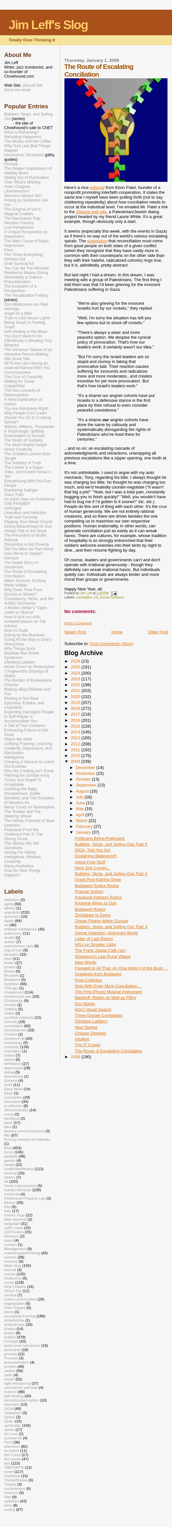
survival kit (13, 1438)
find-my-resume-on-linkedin (27, 1139)
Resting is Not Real (21, 698)
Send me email (17, 90)
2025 (76, 667)
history (9, 1177)
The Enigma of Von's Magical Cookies (22, 211)
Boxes (9, 971)
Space (9, 1417)
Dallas (9, 1055)
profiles (10, 1366)
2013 (76, 737)
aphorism (12, 916)
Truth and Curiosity (21, 517)
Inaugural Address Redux (98, 897)
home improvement (20, 1185)
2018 (76, 708)
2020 (76, 696)
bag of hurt (13, 950)
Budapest (12, 979)
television (12, 1446)
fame (8, 1122)
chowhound (14, 992)
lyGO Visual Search (93, 1009)
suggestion (97, 240)
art (6, 925)
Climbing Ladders (91, 1021)
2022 (76, 684)
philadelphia (14, 1320)
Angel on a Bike (18, 313)
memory (11, 1261)
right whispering (17, 1383)
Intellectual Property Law (24, 1198)
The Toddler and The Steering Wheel (22, 813)
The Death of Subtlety (23, 440)
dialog (9, 1072)
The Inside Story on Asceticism (21, 564)
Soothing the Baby (20, 789)
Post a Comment (78, 623)
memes (10, 1257)
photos (9, 1328)
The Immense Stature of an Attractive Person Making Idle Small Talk (28, 354)
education (12, 1101)
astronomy (13, 933)
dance (9, 1059)
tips (7, 1463)
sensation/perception (21, 1400)
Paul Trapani (14, 1307)
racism (9, 1370)
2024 (76, 673)
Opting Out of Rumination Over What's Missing (26, 179)
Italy (7, 1211)
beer (8, 958)
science (10, 1392)
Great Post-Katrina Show (98, 879)
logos (8, 1240)
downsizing (13, 1076)
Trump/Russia (16, 1480)
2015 (76, 726)
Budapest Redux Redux (97, 885)
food (8, 1148)
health (9, 1164)
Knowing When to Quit (95, 903)
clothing (10, 1009)
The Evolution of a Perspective (20, 288)
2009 (76, 761)
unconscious (14, 1488)
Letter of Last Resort (94, 938)
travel (9, 1471)
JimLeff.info (33, 85)
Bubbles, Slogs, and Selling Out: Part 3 (111, 926)
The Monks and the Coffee (27, 141)
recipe (9, 1379)
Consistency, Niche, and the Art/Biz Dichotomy (28, 601)
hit (96, 597)
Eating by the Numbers (24, 635)
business (11, 984)
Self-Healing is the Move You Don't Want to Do (25, 333)
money (9, 1274)
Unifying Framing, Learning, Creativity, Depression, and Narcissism (28, 748)
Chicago (11, 988)
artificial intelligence (20, 929)
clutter (9, 1013)
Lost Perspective (18, 227)
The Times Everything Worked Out (23, 256)
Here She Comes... (92, 867)
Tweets (10, 1484)
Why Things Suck (19, 648)
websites (11, 1501)
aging (9, 904)
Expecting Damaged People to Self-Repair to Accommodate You (28, 716)
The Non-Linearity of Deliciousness (22, 392)
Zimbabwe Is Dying (92, 915)
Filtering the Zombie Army (27, 775)
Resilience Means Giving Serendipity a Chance (26, 275)
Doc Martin (85, 1003)
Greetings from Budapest (98, 974)
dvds (8, 1084)
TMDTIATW (14, 1467)
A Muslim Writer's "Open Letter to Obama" (25, 610)
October (84, 779)
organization (14, 1303)
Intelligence (14, 757)
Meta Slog (12, 1265)
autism (9, 941)
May (80, 808)
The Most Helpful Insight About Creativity (25, 447)
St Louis (11, 1434)
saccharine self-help (21, 1387)
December (86, 767)
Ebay (8, 1093)
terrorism (11, 1450)
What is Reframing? (21, 132)
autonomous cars (18, 946)
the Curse (12, 1455)
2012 (76, 744)
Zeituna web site (91, 211)
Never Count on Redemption (29, 667)
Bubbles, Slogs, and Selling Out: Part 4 (111, 873)
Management (15, 1249)
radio (8, 1375)
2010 (76, 755)
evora (9, 1114)
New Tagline (86, 1027)
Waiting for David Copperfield (19, 383)
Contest (10, 1034)
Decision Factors (19, 223)
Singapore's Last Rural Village (103, 956)
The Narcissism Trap (22, 218)
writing (9, 1509)
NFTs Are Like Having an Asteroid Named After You (27, 365)
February (85, 826)
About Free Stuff (90, 862)
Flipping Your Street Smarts (28, 522)
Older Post (158, 632)
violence (11, 1492)
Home (117, 632)
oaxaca (10, 1295)
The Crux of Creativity (23, 377)
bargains (11, 954)
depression (13, 1068)
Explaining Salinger (21, 490)
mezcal (10, 1270)
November (86, 773)
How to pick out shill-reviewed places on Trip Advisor (25, 621)
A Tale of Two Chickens (24, 725)
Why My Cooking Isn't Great (28, 771)
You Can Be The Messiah (26, 268)
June (81, 802)
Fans (8, 250)
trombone (12, 1476)
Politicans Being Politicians (100, 838)
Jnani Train (14, 494)
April (80, 814)
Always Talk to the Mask (25, 531)
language (12, 1223)
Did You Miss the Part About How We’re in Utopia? (28, 551)
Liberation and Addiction (25, 513)
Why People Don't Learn (25, 413)
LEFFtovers (14, 1232)
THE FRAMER (17, 503)
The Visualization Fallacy (26, 295)
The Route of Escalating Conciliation (108, 1051)
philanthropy (14, 1324)
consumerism (15, 1030)
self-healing (14, 1396)
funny (9, 1152)
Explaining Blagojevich (96, 855)
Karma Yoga (14, 1215)
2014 (76, 732)
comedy (10, 1021)
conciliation (84, 597)
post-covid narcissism (22, 1345)
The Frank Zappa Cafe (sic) (100, 950)
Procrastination (17, 282)
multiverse (12, 1278)
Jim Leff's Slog (48, 25)
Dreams (10, 1080)
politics (10, 1337)
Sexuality (12, 1404)
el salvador (13, 1106)
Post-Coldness (88, 980)
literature (11, 1236)
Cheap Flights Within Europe (101, 920)
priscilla (10, 1354)
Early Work (13, 1089)
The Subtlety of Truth (22, 463)
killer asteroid (15, 1219)
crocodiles (12, 1051)
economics (13, 1097)
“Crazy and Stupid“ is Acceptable (22, 782)
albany (9, 908)
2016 (76, 720)
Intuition (82, 1039)
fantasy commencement (24, 1131)
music (9, 1282)
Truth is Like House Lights (27, 318)
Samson (11, 558)
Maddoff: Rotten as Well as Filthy (105, 997)
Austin (9, 937)
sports (9, 1429)
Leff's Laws (13, 1227)
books (9, 963)
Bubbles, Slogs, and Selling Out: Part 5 (111, 844)
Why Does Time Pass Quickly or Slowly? (23, 592)
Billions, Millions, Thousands (29, 426)
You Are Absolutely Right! (26, 408)
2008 (76, 1056)
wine (8, 1505)
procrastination (16, 1362)
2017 (76, 714)
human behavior (112, 597)
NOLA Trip (13, 1291)
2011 (76, 749)
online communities (20, 1299)
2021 (76, 690)
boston (9, 967)
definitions (12, 1063)
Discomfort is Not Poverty (26, 544)
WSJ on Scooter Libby (95, 944)
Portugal (11, 1341)
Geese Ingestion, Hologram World (106, 932)
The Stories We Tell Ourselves (21, 845)
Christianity (13, 1000)
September (86, 785)
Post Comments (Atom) (111, 643)
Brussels (11, 975)
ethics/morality (16, 1110)
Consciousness (17, 372)
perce (9, 1312)
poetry (9, 1333)
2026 (76, 661)
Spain (9, 1421)
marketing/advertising (22, 1253)
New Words (85, 962)
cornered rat (14, 1038)
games (9, 1160)
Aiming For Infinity (20, 852)
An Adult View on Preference (29, 499)
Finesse (11, 164)
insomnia (11, 1194)
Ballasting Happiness (22, 137)
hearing (10, 1173)
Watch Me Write (18, 739)
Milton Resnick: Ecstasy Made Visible (25, 583)
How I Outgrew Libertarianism (17, 188)
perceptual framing (19, 1316)
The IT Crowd (87, 1044)
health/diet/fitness (18, 1169)
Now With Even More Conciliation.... (108, 985)
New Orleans (15, 1286)
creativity (11, 1047)
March (82, 820)
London (10, 1244)
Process (11, 685)
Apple (9, 920)
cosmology (13, 1042)
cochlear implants (18, 1017)
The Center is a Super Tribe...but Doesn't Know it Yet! (27, 472)
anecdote (12, 912)
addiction (11, 899)
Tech (8, 1442)
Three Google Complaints (98, 1015)
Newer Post (75, 632)
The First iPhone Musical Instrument (108, 991)
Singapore (12, 1413)
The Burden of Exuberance (28, 680)
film (7, 1135)
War (7, 1497)
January (84, 832)
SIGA (8, 1408)
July (80, 797)
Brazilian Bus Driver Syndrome (21, 655)
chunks (10, 1005)
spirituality (12, 1425)
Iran (7, 1206)
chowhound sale (18, 996)
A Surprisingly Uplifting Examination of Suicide (24, 433)
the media (12, 1459)
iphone (9, 1202)
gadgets (11, 1156)
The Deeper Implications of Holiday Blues (28, 170)
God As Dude (16, 630)
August (83, 791)
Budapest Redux (90, 909)
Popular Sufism (89, 891)
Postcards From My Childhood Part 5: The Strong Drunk (23, 834)
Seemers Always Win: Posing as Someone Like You (26, 200)
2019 (76, 702)
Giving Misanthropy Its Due (28, 526)
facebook (12, 1118)
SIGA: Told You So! (92, 850)
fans (7, 1127)
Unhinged (12, 508)
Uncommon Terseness (24, 155)
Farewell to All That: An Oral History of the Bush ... (121, 968)
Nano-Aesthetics (18, 866)
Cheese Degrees (90, 1033)
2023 (76, 678)
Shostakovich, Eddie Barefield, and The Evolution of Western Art (29, 798)
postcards (12, 1349)
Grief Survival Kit (19, 263)
